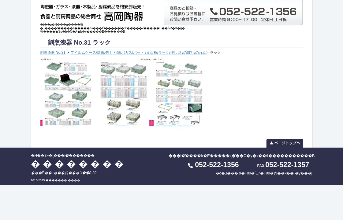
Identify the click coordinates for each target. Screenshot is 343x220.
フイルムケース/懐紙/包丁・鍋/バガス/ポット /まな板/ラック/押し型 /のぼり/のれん (138, 52)
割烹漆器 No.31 (52, 52)
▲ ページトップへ (171, 143)
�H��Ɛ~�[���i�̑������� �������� (93, 11)
